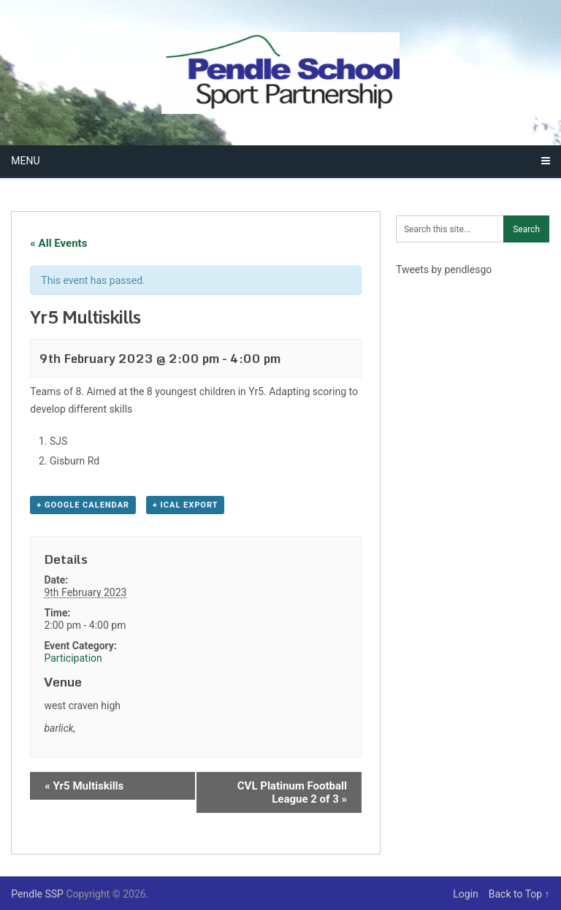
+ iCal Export (185, 505)
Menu (25, 161)
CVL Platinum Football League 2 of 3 (292, 792)
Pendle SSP (37, 894)
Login (469, 894)
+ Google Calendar (83, 505)
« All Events (58, 243)
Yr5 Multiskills (84, 785)
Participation (73, 658)
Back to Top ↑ (519, 894)
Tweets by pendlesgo (444, 269)
